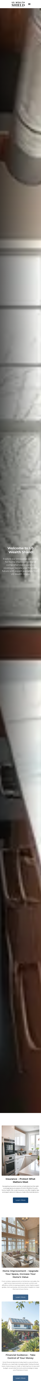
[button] (29, 4)
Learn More (20, 1223)
